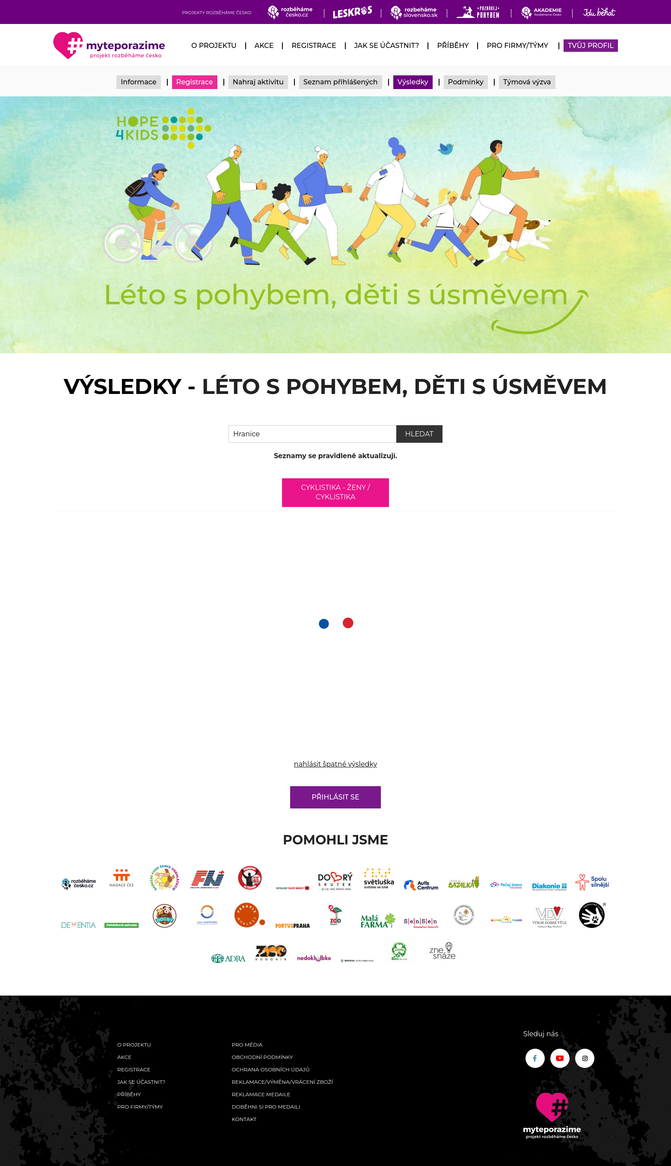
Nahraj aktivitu (258, 82)
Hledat (419, 434)
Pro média (247, 1044)
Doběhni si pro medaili (266, 1106)
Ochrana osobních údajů (270, 1069)
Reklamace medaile (261, 1094)
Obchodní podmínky (262, 1057)
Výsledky (413, 82)
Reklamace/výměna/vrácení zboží (282, 1082)
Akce (264, 46)
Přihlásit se (335, 797)
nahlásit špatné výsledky (335, 764)
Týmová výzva (527, 82)
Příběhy (453, 46)
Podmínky (466, 82)
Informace (138, 82)
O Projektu (214, 46)
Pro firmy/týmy (517, 46)
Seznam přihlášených (340, 82)
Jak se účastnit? (386, 46)
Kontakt (244, 1119)
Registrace (313, 46)
